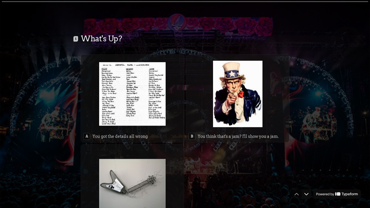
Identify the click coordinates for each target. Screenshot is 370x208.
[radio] (132, 97)
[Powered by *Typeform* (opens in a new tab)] (337, 194)
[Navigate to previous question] (296, 194)
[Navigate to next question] (306, 194)
